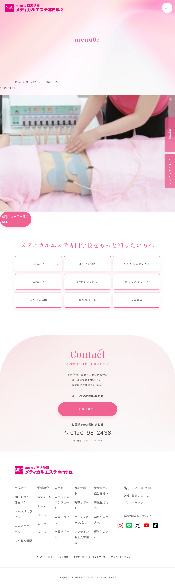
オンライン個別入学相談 (81, 537)
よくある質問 (93, 264)
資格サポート (93, 300)
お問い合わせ (80, 557)
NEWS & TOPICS (45, 557)
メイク (41, 524)
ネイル (41, 515)
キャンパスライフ (141, 282)
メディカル (44, 497)
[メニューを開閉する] (167, 8)
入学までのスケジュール (62, 502)
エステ (41, 506)
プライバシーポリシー (122, 557)
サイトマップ (99, 557)
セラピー (43, 533)
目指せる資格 (44, 300)
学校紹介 (46, 264)
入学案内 (144, 300)
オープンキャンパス (170, 171)
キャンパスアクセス (140, 264)
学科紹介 (46, 282)
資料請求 (64, 557)
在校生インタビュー (91, 282)
